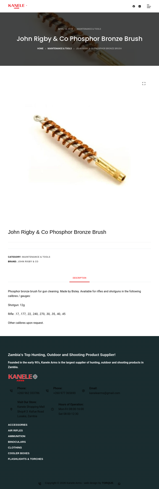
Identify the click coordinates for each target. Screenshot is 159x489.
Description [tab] (79, 278)
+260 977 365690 (64, 393)
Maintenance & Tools (89, 29)
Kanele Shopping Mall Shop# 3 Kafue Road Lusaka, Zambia (31, 411)
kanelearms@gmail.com (104, 393)
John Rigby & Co (28, 261)
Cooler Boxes (19, 453)
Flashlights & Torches (25, 458)
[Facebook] (134, 6)
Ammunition (16, 436)
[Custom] (119, 484)
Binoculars (17, 441)
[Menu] (149, 6)
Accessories (17, 424)
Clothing (15, 447)
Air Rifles (15, 430)
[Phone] (40, 484)
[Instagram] (140, 6)
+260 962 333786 (28, 393)
